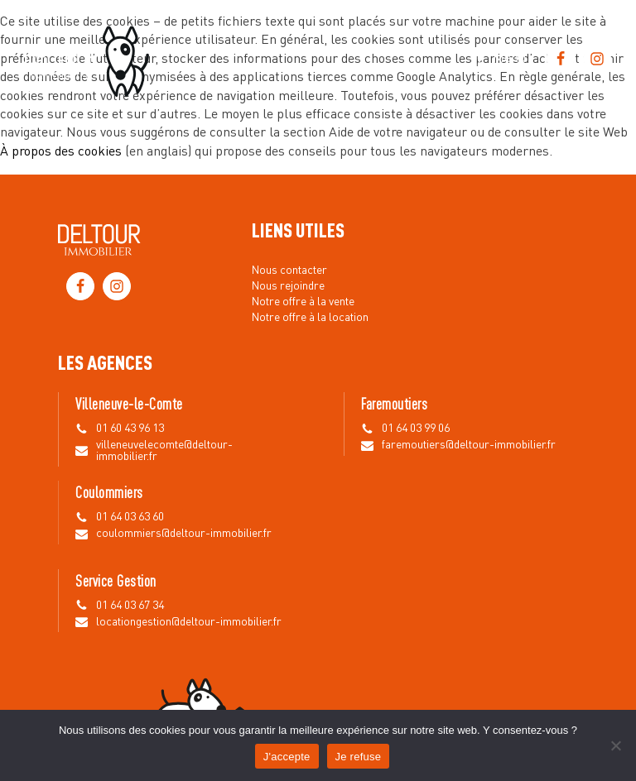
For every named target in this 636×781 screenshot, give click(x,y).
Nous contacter (289, 270)
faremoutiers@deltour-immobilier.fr (469, 445)
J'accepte (287, 756)
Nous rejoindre (288, 286)
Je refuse (358, 756)
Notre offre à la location (310, 317)
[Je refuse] (615, 745)
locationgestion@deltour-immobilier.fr (189, 622)
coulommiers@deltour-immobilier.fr (184, 533)
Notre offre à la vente (303, 302)
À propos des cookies (61, 152)
